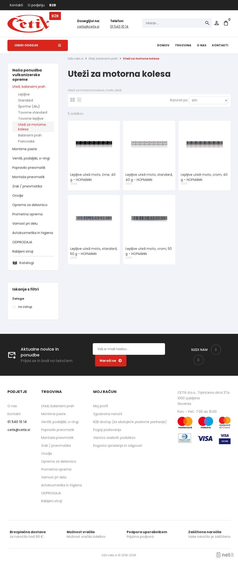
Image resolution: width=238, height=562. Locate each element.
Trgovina (183, 45)
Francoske (26, 141)
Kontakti (16, 5)
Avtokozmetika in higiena (32, 232)
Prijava (216, 23)
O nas (201, 45)
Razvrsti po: (179, 100)
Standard (25, 100)
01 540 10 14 (119, 26)
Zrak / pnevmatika (27, 186)
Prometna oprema (27, 214)
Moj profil (100, 406)
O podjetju (36, 5)
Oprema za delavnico (29, 205)
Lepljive (24, 94)
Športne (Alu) (29, 106)
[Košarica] (226, 23)
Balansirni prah (30, 135)
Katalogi (26, 263)
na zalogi (25, 307)
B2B (52, 5)
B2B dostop (129, 422)
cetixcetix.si (88, 26)
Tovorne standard (32, 112)
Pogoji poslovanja (107, 429)
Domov (163, 45)
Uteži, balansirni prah (28, 86)
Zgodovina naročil (107, 414)
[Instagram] (198, 360)
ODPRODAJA (22, 242)
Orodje (17, 195)
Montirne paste (24, 149)
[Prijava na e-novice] (110, 360)
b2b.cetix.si (75, 59)
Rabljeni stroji (22, 251)
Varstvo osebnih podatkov (114, 437)
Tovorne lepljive (30, 118)
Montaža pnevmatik (28, 177)
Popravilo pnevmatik (28, 167)
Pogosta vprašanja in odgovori (117, 445)
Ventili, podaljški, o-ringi (31, 158)
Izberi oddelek (37, 45)
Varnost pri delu (25, 223)
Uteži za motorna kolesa (32, 127)
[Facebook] (216, 350)
